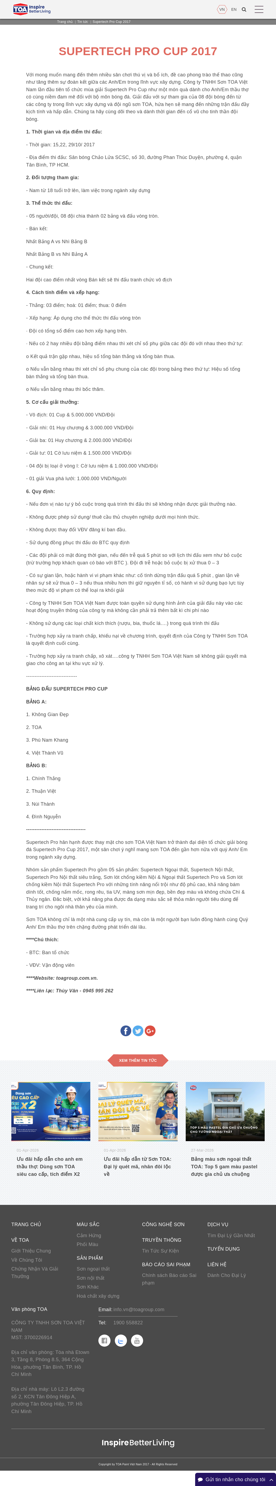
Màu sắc (88, 1237)
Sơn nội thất (91, 1291)
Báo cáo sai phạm (166, 1277)
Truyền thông (161, 1252)
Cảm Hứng (89, 1248)
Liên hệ (217, 1277)
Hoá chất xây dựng (98, 1309)
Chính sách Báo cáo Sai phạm (169, 1292)
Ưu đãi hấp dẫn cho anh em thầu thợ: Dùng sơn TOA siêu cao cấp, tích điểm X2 (50, 1179)
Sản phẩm (90, 1270)
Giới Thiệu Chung (31, 1263)
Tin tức (82, 22)
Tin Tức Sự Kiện (160, 1263)
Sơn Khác (88, 1300)
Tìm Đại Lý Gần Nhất (231, 1248)
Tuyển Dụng (224, 1261)
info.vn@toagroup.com (138, 1323)
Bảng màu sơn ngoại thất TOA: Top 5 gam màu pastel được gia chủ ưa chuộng (224, 1179)
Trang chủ (65, 22)
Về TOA (20, 1252)
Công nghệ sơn (163, 1237)
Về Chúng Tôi (26, 1272)
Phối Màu (87, 1257)
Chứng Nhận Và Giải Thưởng (34, 1285)
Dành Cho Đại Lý (227, 1288)
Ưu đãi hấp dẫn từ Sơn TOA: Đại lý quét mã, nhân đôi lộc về (137, 1179)
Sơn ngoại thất (93, 1282)
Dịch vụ (218, 1237)
